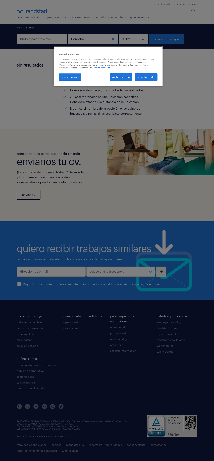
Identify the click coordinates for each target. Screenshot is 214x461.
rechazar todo (121, 76)
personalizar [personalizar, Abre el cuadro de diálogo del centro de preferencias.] (70, 76)
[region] (108, 66)
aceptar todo (146, 76)
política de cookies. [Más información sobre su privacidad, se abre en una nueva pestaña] (101, 68)
